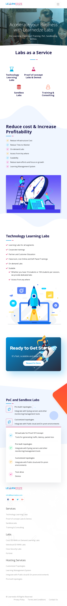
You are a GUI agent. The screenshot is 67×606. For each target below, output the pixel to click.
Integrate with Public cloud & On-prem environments (27, 574)
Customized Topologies (15, 566)
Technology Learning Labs (17, 514)
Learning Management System (18, 570)
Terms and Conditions (37, 599)
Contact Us (53, 599)
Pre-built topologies (14, 579)
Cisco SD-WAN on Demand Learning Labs (23, 540)
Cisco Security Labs (13, 549)
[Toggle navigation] (58, 4)
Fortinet (9, 553)
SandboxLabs (11, 523)
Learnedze (12, 597)
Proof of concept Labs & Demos (19, 519)
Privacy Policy (19, 599)
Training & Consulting (15, 527)
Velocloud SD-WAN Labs (16, 544)
